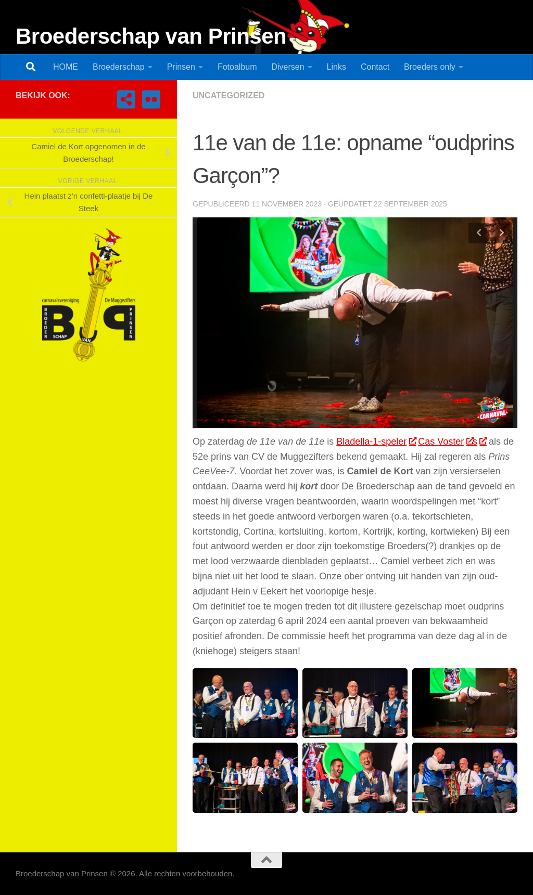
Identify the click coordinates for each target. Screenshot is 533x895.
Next (501, 233)
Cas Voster (445, 441)
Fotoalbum (237, 66)
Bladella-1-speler (375, 441)
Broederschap (119, 66)
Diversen (287, 66)
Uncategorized (228, 95)
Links (336, 66)
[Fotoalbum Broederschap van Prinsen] (151, 99)
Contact (375, 66)
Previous (478, 233)
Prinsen (181, 66)
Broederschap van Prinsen (151, 36)
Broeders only (429, 66)
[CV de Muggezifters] (126, 99)
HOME (65, 66)
